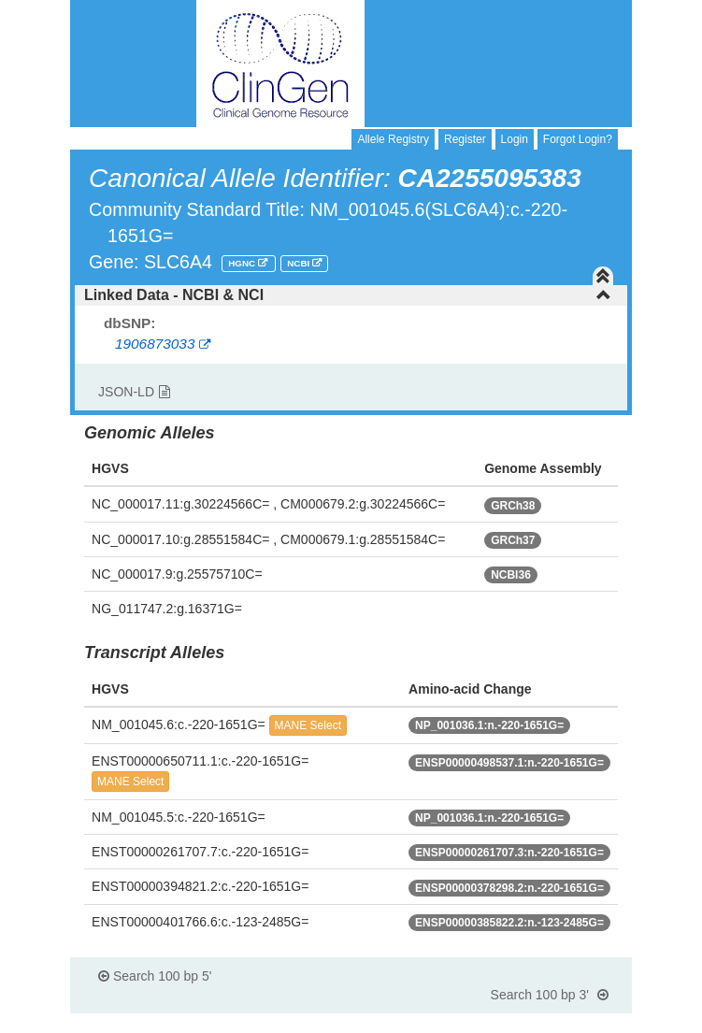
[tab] (351, 295)
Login (514, 139)
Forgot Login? (577, 139)
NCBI (299, 263)
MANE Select (308, 725)
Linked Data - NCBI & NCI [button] (347, 295)
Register (465, 139)
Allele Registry (393, 139)
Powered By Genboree (541, 1023)
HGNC (243, 263)
